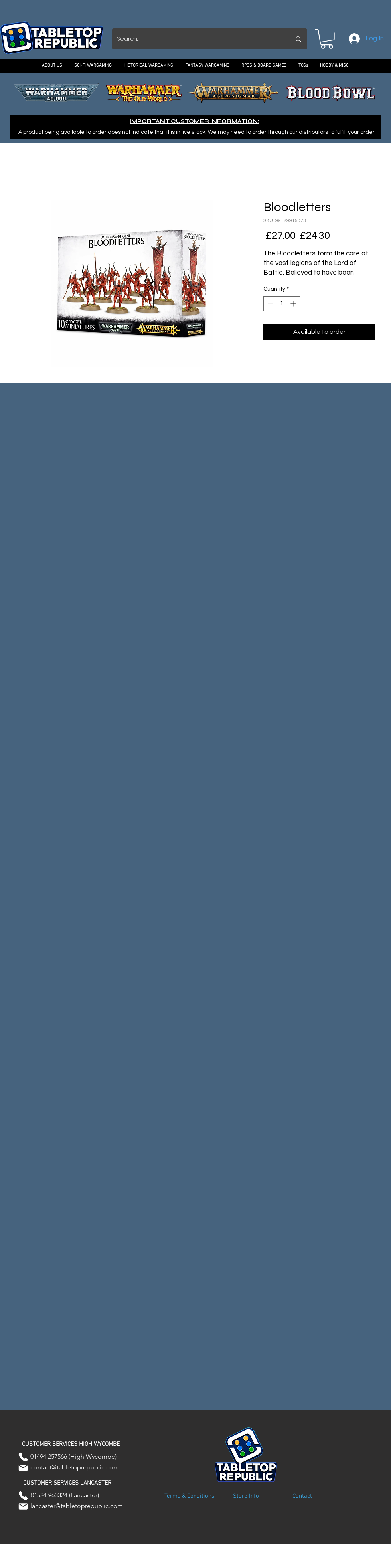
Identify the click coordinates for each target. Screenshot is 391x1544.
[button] (326, 39)
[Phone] (23, 1457)
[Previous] (42, 92)
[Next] (348, 92)
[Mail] (23, 1468)
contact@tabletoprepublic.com (74, 1467)
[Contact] (302, 1496)
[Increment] (294, 304)
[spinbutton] (281, 304)
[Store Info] (245, 1496)
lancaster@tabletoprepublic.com (76, 1506)
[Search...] (195, 38)
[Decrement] (269, 304)
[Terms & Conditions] (189, 1496)
